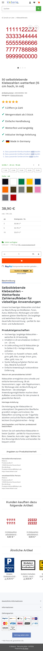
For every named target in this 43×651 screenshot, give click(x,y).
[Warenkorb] (39, 2)
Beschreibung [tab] (8, 281)
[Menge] (19, 254)
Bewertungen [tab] (25, 281)
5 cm (38, 170)
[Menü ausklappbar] (3, 1)
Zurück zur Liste (8, 18)
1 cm (6, 170)
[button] (30, 2)
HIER (33, 151)
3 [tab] (22, 68)
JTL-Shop (25, 649)
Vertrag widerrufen (21, 635)
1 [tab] (18, 68)
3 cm (22, 170)
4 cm (30, 170)
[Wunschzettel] (34, 2)
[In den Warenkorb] (21, 260)
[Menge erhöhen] (38, 254)
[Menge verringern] (4, 254)
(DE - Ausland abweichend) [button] (26, 245)
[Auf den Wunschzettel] (36, 27)
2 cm (14, 170)
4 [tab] (25, 68)
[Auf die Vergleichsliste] (30, 27)
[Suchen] (19, 8)
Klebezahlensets (16, 95)
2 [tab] (20, 68)
